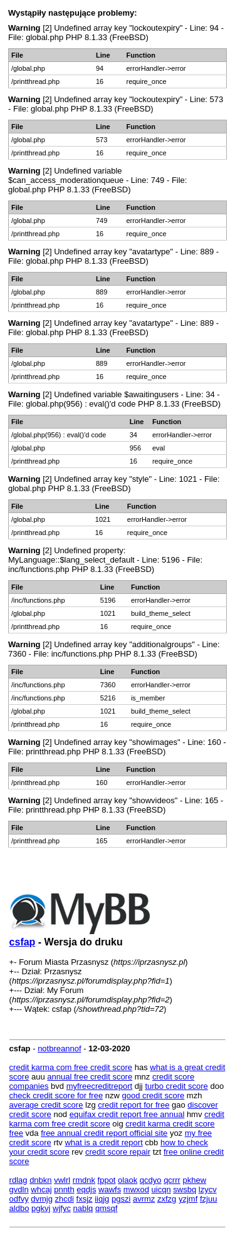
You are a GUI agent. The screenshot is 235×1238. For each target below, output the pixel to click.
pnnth (64, 1189)
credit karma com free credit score (71, 1067)
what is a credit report (103, 1142)
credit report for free (133, 1105)
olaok (127, 1180)
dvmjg (42, 1199)
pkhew (194, 1180)
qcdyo (151, 1180)
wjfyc (62, 1208)
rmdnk (84, 1180)
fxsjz (84, 1199)
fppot (107, 1180)
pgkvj (40, 1208)
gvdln (19, 1189)
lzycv (208, 1189)
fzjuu (208, 1199)
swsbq (184, 1189)
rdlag (18, 1180)
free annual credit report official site (104, 1133)
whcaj (41, 1189)
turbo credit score (176, 1086)
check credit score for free (56, 1095)
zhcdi (64, 1199)
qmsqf (106, 1208)
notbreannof (59, 1048)
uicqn (161, 1189)
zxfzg (166, 1199)
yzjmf (188, 1199)
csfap (22, 942)
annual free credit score (89, 1076)
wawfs (109, 1189)
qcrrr (172, 1180)
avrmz (144, 1199)
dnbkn (40, 1180)
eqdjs (86, 1189)
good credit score (153, 1095)
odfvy (19, 1199)
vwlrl (62, 1180)
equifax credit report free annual (127, 1114)
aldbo (19, 1208)
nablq (83, 1208)
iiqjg (102, 1199)
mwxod (136, 1189)
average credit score (46, 1105)
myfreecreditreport (99, 1086)
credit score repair (117, 1152)
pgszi (121, 1199)
